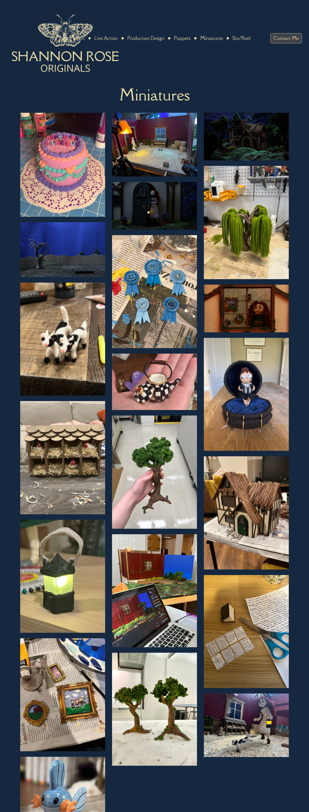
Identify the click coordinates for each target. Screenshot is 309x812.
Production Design (145, 38)
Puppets (182, 38)
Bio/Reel (241, 38)
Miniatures (211, 38)
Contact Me (286, 38)
